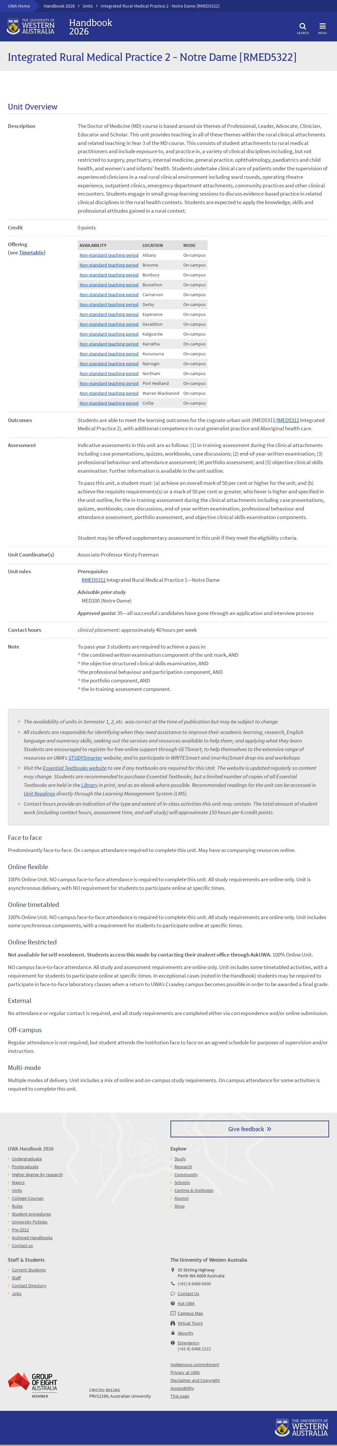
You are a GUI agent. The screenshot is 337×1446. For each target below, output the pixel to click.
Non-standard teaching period (109, 255)
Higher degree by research (37, 1174)
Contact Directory (29, 1286)
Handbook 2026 (59, 6)
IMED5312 (288, 420)
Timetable (31, 252)
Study (180, 1159)
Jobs (16, 1293)
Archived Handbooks (32, 1238)
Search (302, 28)
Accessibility (182, 1388)
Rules (17, 1206)
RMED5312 (94, 579)
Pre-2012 (20, 1230)
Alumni (181, 1198)
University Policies (29, 1222)
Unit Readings (39, 793)
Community (186, 1174)
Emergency (188, 1343)
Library (89, 785)
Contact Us (188, 1293)
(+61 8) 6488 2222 (194, 1349)
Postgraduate (25, 1167)
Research (183, 1167)
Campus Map (190, 1313)
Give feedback (246, 1128)
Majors (18, 1182)
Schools (182, 1182)
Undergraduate (27, 1159)
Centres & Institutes (193, 1190)
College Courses (27, 1198)
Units (88, 6)
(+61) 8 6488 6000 (194, 1284)
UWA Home (19, 6)
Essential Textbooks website (75, 767)
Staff (16, 1278)
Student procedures (31, 1214)
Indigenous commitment (194, 1364)
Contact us (22, 1245)
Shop (179, 1206)
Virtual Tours (190, 1323)
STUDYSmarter (85, 757)
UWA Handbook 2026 (31, 1148)
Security (186, 1333)
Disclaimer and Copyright (195, 1380)
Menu (322, 28)
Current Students (29, 1270)
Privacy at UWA (185, 1372)
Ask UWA (186, 1303)
